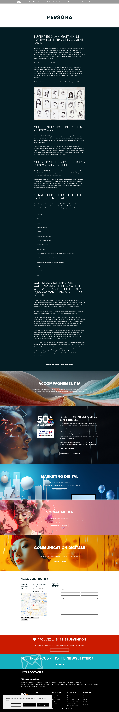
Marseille (25, 618)
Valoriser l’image (59, 561)
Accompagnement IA (64, 1)
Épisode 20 (43, 686)
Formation (75, 1)
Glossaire (85, 697)
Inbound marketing (71, 703)
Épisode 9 (31, 684)
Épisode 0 (24, 682)
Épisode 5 (62, 682)
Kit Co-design (86, 699)
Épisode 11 (47, 684)
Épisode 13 (64, 684)
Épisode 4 (54, 682)
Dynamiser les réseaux (59, 525)
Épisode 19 (35, 686)
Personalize (16, 705)
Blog (84, 695)
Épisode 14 (72, 684)
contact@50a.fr (39, 589)
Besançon (35, 618)
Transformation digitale (57, 701)
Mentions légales (70, 708)
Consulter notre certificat (67, 448)
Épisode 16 (88, 684)
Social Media (41, 1)
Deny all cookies (29, 705)
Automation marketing (72, 705)
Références (84, 1)
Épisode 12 (55, 684)
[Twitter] (86, 704)
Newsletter (85, 701)
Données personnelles (58, 708)
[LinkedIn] (83, 704)
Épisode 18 (27, 686)
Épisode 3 (47, 682)
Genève (24, 620)
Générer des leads (59, 490)
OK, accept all (43, 705)
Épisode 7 (78, 682)
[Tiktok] (92, 704)
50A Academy (70, 695)
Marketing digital (52, 1)
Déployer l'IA (59, 396)
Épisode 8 (23, 684)
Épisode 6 (70, 682)
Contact (99, 1)
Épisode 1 (31, 682)
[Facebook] (90, 704)
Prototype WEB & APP (72, 701)
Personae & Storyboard (73, 699)
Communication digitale (29, 1)
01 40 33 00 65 (39, 591)
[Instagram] (88, 704)
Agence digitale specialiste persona (59, 364)
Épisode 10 (39, 684)
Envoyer (94, 618)
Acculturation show (71, 697)
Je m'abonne (59, 665)
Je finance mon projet (59, 650)
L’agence (91, 1)
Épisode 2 (39, 682)
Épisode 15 (80, 684)
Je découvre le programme (70, 453)
